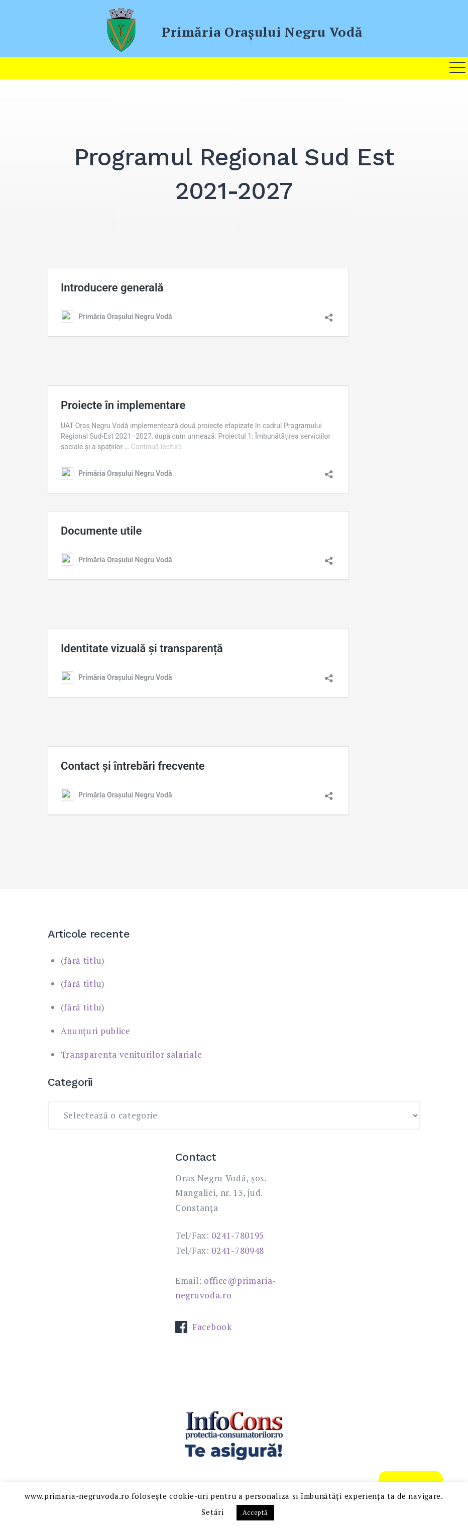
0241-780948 (237, 1250)
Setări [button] (212, 1512)
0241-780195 (237, 1235)
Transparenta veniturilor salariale (131, 1054)
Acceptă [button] (255, 1512)
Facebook (203, 1327)
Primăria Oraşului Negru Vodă (262, 31)
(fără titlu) (83, 960)
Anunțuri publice (96, 1031)
